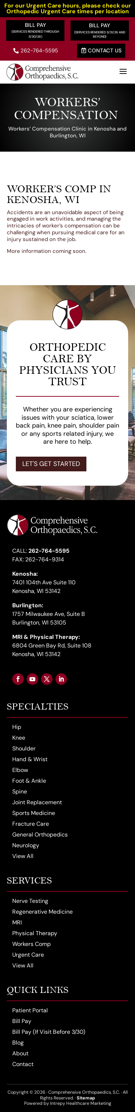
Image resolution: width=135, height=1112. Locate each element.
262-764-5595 (35, 50)
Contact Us (101, 50)
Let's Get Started (51, 464)
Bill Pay (35, 25)
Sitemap (86, 1098)
